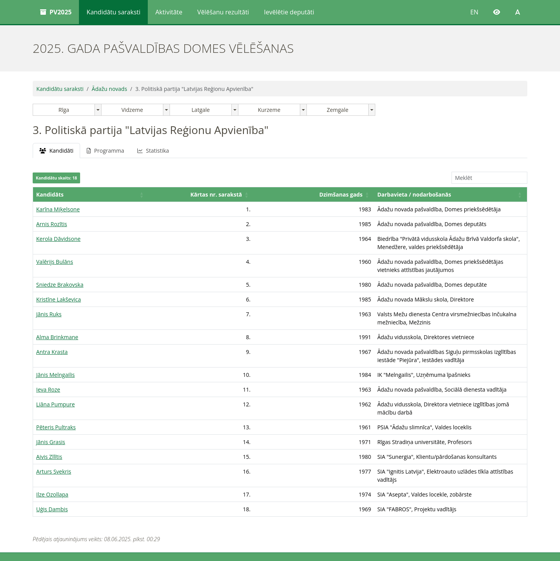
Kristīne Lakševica (58, 283)
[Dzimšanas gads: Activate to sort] (210, 194)
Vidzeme (132, 109)
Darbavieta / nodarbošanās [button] (285, 194)
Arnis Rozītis (51, 224)
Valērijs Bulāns (54, 253)
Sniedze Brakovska (59, 268)
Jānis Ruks (48, 297)
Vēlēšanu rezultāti (223, 12)
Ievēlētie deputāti (289, 12)
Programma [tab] (105, 150)
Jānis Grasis (50, 401)
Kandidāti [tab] (56, 150)
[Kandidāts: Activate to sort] (64, 194)
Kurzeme (269, 109)
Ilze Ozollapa (52, 445)
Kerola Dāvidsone (58, 238)
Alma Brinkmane (57, 312)
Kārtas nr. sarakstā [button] (137, 194)
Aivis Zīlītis (49, 416)
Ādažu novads (109, 88)
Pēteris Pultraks (56, 386)
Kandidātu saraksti (113, 12)
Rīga (63, 109)
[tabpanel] (280, 317)
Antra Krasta (52, 327)
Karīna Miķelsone (58, 209)
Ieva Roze (48, 357)
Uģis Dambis (52, 460)
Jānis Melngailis (55, 342)
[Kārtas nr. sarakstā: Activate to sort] (135, 194)
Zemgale (337, 109)
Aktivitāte (168, 12)
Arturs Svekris (53, 430)
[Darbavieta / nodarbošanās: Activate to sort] (386, 194)
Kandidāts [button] (49, 194)
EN (474, 12)
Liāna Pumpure (55, 371)
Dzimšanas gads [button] (211, 194)
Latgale (201, 109)
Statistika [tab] (153, 150)
